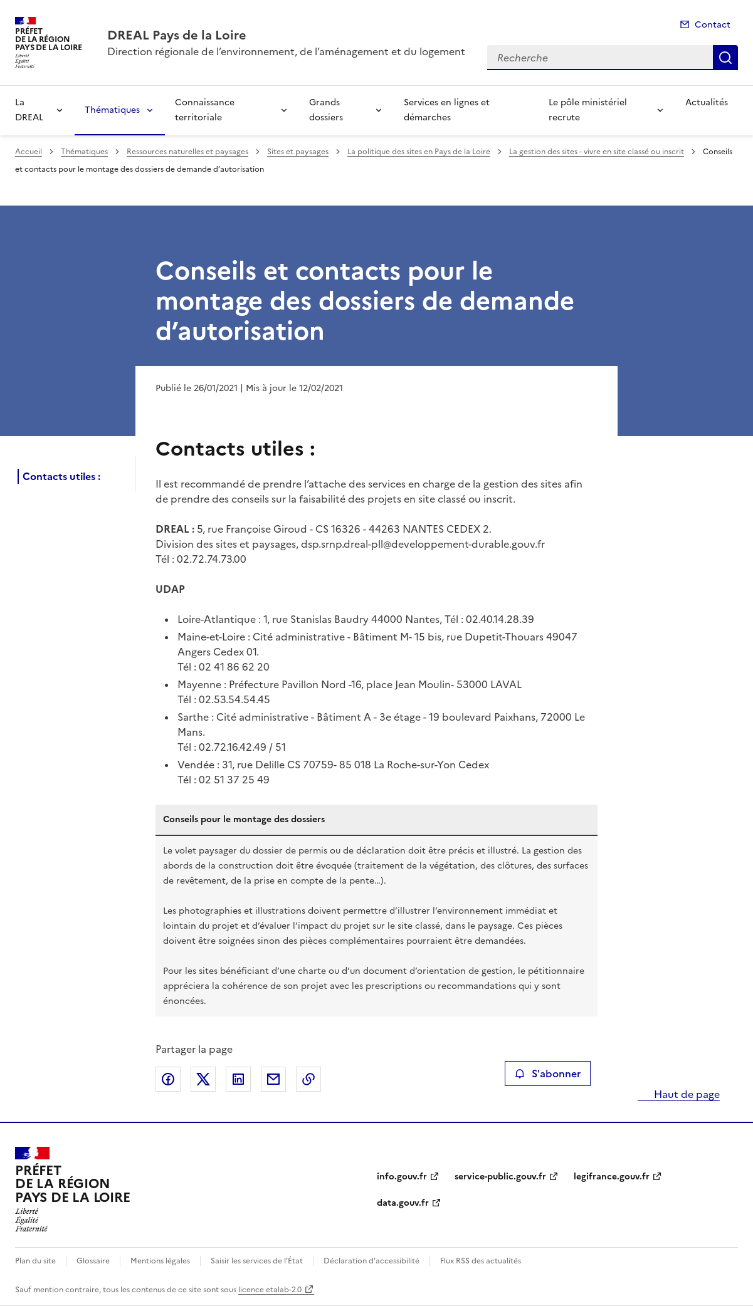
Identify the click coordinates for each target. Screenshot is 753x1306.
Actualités (706, 102)
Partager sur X (203, 1079)
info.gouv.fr (402, 1176)
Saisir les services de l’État (257, 1261)
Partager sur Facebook (168, 1079)
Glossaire (93, 1261)
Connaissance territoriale (204, 110)
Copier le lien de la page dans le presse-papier (308, 1079)
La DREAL (29, 110)
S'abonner (548, 1073)
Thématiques (112, 110)
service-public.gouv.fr (500, 1176)
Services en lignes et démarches (447, 110)
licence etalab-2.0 (270, 1289)
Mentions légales (160, 1261)
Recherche (725, 57)
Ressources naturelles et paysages (187, 151)
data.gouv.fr (403, 1202)
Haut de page (685, 1094)
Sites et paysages (298, 151)
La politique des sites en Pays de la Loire (418, 151)
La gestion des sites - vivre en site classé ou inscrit (596, 151)
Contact (712, 24)
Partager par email (273, 1079)
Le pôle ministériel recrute (588, 110)
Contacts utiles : (61, 476)
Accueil (28, 151)
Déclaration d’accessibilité (371, 1261)
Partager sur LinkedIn (238, 1079)
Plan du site (35, 1261)
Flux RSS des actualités (480, 1261)
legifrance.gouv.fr (612, 1176)
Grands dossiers (326, 110)
